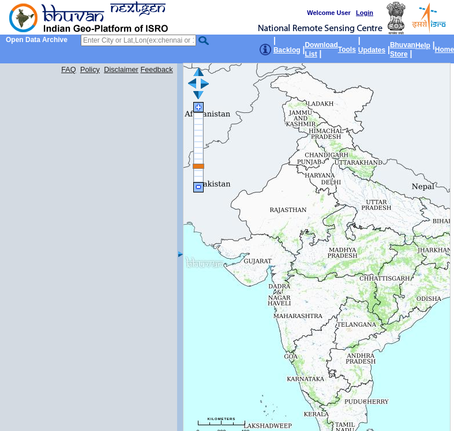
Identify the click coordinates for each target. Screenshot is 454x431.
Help (422, 45)
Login (364, 12)
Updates (371, 50)
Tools (347, 50)
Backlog (287, 50)
